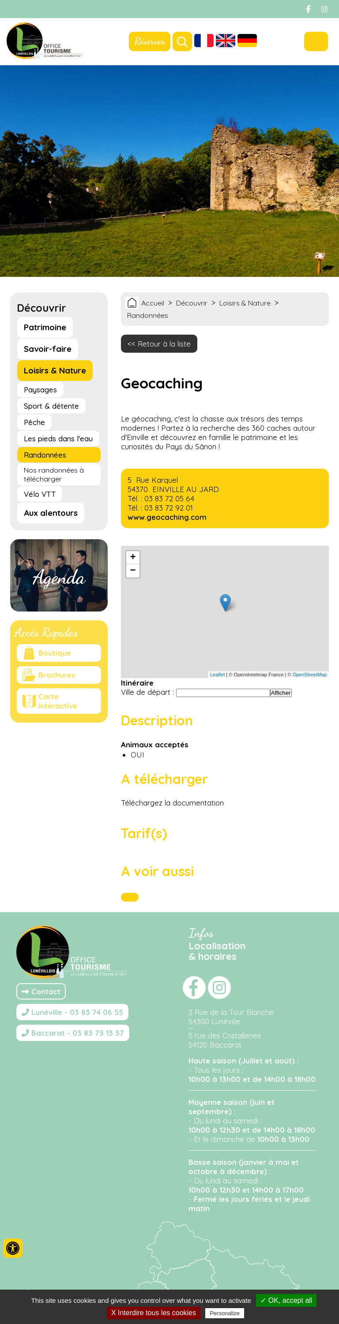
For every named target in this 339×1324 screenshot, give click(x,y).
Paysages (40, 389)
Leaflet (217, 674)
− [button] (133, 571)
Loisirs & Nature (55, 370)
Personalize (225, 1313)
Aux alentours (51, 513)
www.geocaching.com (167, 517)
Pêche (34, 422)
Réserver (149, 41)
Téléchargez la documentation (172, 802)
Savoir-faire (48, 349)
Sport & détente (51, 405)
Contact (41, 991)
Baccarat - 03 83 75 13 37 (73, 1032)
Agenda (59, 577)
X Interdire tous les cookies (153, 1313)
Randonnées (45, 454)
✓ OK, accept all (286, 1300)
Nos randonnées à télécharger (54, 474)
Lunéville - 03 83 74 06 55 (72, 1012)
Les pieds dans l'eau (58, 438)
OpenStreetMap (310, 674)
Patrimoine (45, 327)
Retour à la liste (164, 343)
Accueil (152, 302)
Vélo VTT (40, 494)
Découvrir (191, 302)
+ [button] (133, 557)
